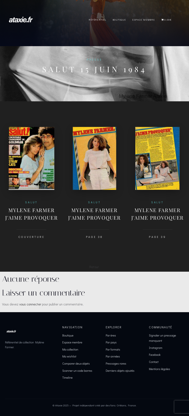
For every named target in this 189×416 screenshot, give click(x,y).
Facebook (154, 355)
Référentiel (97, 19)
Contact (154, 362)
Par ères (111, 335)
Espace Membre (143, 19)
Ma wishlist (69, 356)
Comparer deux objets (76, 363)
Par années (113, 356)
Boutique (119, 19)
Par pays (111, 342)
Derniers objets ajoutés (120, 371)
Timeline (67, 377)
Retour (94, 267)
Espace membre (72, 342)
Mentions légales (159, 369)
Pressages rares (116, 363)
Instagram (155, 348)
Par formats (113, 349)
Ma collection (70, 349)
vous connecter (30, 304)
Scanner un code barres (77, 371)
